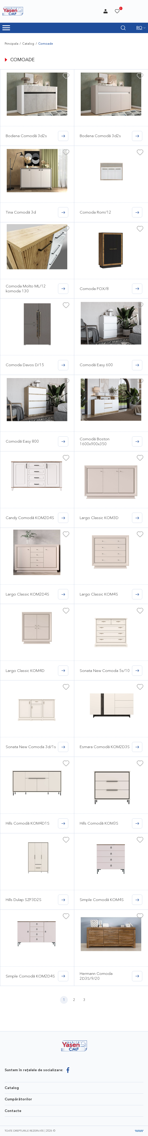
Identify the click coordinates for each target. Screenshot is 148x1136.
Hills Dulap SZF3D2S (23, 899)
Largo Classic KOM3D (99, 517)
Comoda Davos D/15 (25, 364)
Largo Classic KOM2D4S (27, 594)
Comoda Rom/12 (95, 212)
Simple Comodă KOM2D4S (30, 976)
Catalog (28, 43)
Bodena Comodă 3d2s (26, 135)
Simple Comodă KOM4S (102, 899)
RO (139, 27)
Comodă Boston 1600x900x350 (94, 441)
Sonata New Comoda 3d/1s (31, 746)
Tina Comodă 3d (21, 212)
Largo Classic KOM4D (25, 670)
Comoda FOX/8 (94, 288)
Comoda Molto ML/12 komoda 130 (26, 288)
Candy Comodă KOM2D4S (30, 517)
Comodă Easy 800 (22, 441)
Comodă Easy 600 (96, 364)
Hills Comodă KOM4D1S (27, 823)
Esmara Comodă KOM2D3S (105, 746)
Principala (11, 43)
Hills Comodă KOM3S (99, 823)
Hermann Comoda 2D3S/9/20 (96, 976)
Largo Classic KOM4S (99, 594)
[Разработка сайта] (139, 1131)
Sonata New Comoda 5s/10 (105, 670)
